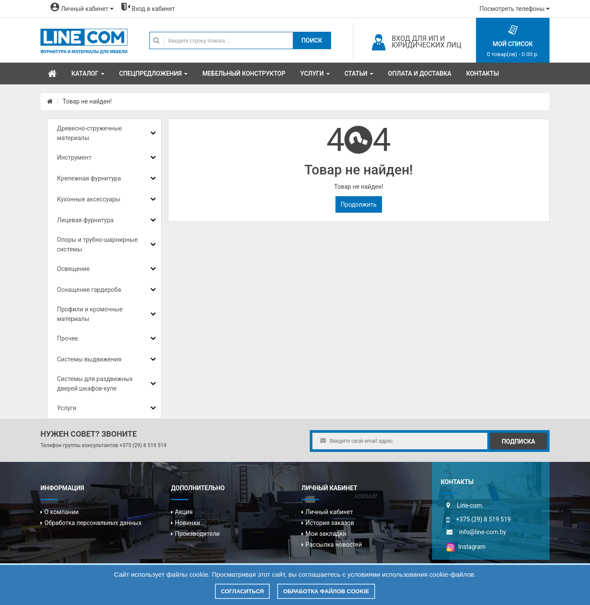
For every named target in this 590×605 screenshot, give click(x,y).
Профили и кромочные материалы (90, 314)
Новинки (187, 522)
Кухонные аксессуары (88, 199)
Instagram (466, 546)
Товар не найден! (87, 101)
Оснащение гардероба (89, 289)
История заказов (329, 522)
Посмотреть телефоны (514, 8)
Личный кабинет (329, 511)
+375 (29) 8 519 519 (142, 445)
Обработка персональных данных (92, 522)
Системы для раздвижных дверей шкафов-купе (95, 383)
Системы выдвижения (89, 359)
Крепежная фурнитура (89, 178)
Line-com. (470, 505)
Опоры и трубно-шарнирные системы (97, 244)
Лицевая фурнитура (85, 220)
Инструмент (74, 157)
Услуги (66, 407)
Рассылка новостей (333, 544)
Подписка (518, 441)
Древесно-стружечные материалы (89, 133)
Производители (197, 533)
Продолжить (359, 204)
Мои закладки (325, 533)
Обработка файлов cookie (326, 591)
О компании (61, 511)
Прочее (67, 338)
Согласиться (242, 591)
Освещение (73, 268)
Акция (184, 511)
